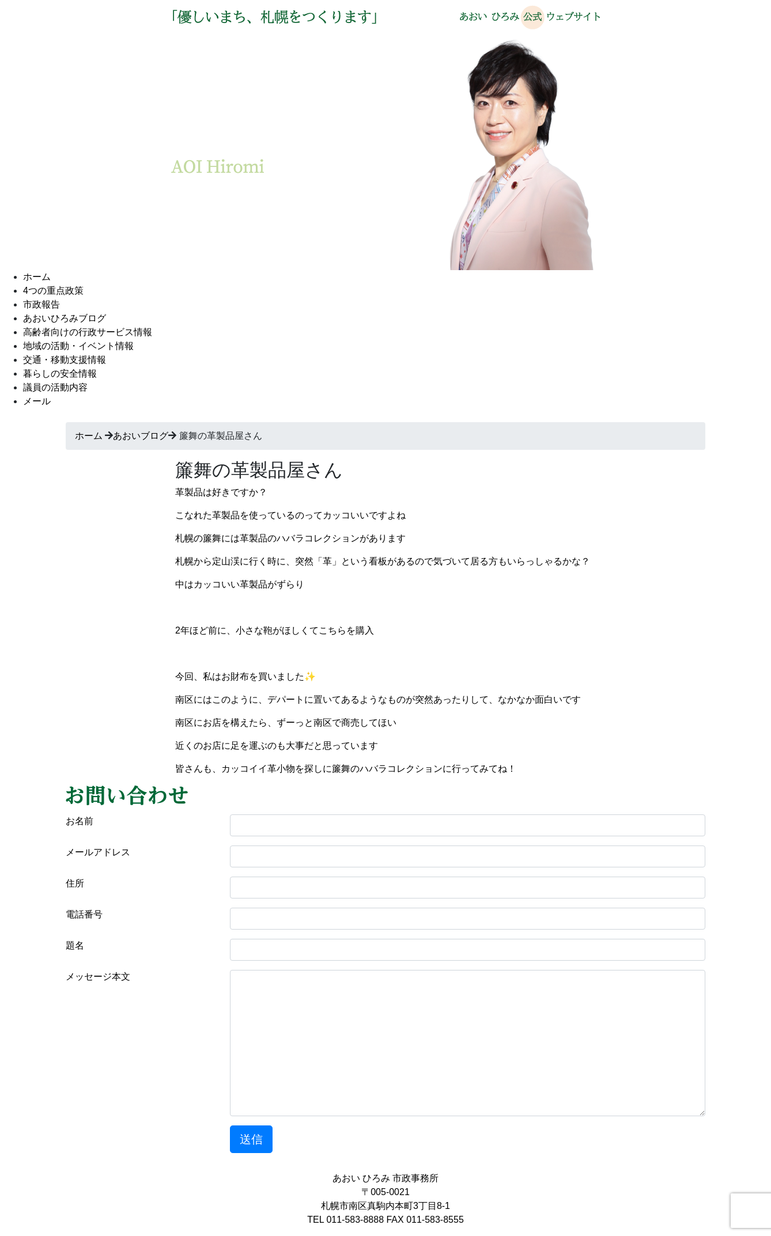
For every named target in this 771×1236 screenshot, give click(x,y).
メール (37, 401)
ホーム (37, 277)
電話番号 (84, 914)
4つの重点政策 (53, 290)
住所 (75, 883)
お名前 (79, 821)
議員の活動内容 (55, 387)
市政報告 (41, 304)
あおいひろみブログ (64, 318)
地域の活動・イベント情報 (78, 346)
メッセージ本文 (98, 976)
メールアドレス (98, 852)
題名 (75, 945)
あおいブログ (140, 436)
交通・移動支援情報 (64, 360)
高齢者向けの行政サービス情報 (87, 332)
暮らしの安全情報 (60, 373)
